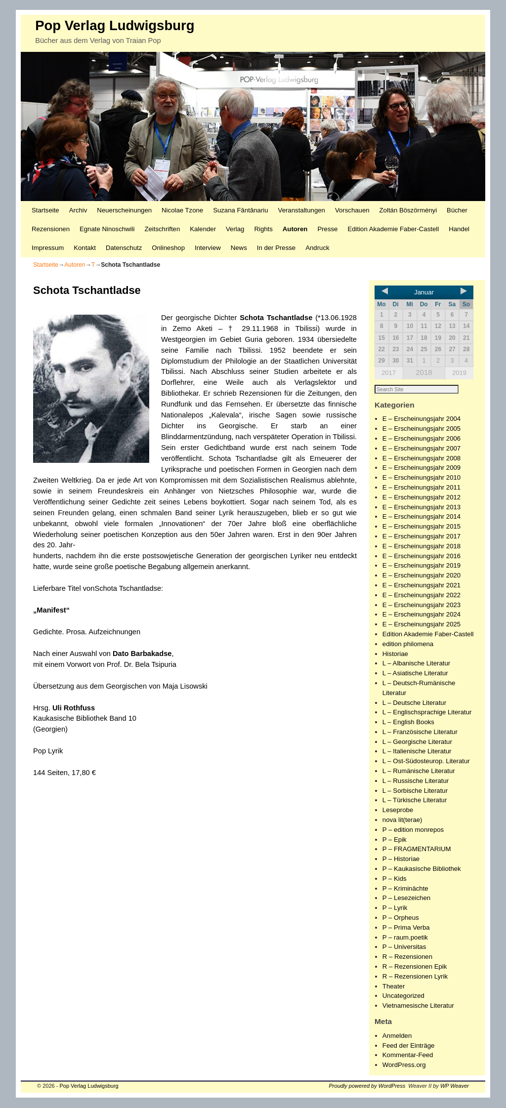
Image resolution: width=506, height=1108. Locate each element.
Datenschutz (124, 247)
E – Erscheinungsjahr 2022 (421, 595)
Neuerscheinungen (124, 210)
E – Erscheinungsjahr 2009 (421, 468)
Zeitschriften (162, 229)
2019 (459, 372)
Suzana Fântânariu (240, 210)
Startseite (45, 210)
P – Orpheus (400, 918)
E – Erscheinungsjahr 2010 (421, 478)
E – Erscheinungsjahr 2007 (421, 448)
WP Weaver (454, 1086)
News (239, 247)
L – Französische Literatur (420, 732)
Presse (327, 229)
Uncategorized (403, 996)
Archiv (78, 210)
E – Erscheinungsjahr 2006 (421, 439)
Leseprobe (397, 810)
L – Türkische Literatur (414, 800)
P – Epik (394, 840)
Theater (393, 986)
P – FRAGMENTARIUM (416, 849)
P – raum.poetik (405, 938)
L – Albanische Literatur (416, 663)
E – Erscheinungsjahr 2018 (421, 546)
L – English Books (408, 722)
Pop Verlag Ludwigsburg (114, 25)
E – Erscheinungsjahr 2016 (421, 556)
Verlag (235, 229)
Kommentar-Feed (407, 1055)
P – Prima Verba (406, 928)
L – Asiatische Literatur (415, 673)
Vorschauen (352, 210)
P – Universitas (404, 947)
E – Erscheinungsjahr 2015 (421, 527)
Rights (263, 229)
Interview (208, 247)
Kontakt (85, 247)
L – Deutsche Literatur (414, 703)
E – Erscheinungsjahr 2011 (421, 488)
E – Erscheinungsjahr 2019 (421, 566)
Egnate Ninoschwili (107, 229)
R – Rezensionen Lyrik (415, 977)
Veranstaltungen (301, 210)
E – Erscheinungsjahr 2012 (421, 497)
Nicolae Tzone (182, 210)
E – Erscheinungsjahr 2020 (421, 575)
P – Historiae (401, 859)
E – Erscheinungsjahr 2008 (421, 458)
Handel (459, 229)
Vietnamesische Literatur (418, 1006)
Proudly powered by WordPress (367, 1086)
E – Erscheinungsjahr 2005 (421, 429)
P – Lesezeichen (406, 898)
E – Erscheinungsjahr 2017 (421, 536)
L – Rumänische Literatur (418, 771)
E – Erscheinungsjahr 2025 (421, 624)
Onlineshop (168, 247)
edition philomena (407, 644)
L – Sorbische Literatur (415, 791)
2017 (388, 372)
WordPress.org (404, 1065)
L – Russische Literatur (415, 781)
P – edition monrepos (413, 830)
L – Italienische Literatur (417, 751)
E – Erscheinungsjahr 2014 (421, 517)
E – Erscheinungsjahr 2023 (421, 605)
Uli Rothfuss (73, 708)
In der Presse (276, 247)
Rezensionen (51, 229)
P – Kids (394, 879)
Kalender (203, 229)
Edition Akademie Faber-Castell (393, 229)
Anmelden (397, 1036)
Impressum (48, 247)
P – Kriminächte (405, 889)
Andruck (317, 247)
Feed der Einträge (408, 1046)
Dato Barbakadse (142, 653)
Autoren (295, 229)
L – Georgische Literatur (417, 742)
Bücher (457, 210)
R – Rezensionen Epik (414, 967)
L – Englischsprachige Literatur (427, 712)
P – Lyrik (395, 908)
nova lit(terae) (402, 820)
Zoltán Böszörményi (408, 210)
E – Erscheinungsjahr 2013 (421, 507)
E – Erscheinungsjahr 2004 (421, 419)
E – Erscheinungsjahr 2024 (421, 614)
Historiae (395, 654)
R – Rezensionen (407, 957)
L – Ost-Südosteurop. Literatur (426, 761)
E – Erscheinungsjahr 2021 (421, 585)
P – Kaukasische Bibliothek (421, 869)
